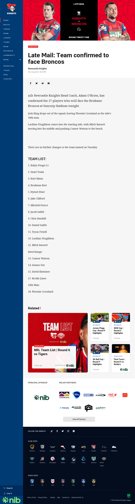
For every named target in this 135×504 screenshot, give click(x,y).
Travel (7, 29)
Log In (8, 493)
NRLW (6, 46)
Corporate (8, 79)
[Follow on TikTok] (52, 431)
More (12, 60)
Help (58, 497)
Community (9, 55)
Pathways (8, 51)
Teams (7, 42)
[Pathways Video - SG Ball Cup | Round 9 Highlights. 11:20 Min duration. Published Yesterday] (100, 358)
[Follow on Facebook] (57, 431)
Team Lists (33, 47)
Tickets (7, 70)
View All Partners (79, 419)
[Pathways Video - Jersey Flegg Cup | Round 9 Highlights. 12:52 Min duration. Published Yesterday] (100, 327)
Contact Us (65, 497)
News (6, 20)
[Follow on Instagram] (68, 431)
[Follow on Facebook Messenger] (74, 431)
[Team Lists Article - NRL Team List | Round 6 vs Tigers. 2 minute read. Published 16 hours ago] (58, 342)
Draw (6, 33)
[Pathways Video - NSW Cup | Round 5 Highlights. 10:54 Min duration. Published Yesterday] (121, 327)
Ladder (7, 38)
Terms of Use (31, 497)
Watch (7, 25)
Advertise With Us (77, 497)
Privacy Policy (42, 497)
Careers (52, 497)
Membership (9, 66)
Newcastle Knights (37, 68)
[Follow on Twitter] (63, 431)
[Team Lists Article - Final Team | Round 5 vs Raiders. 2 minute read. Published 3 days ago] (121, 358)
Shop (6, 74)
